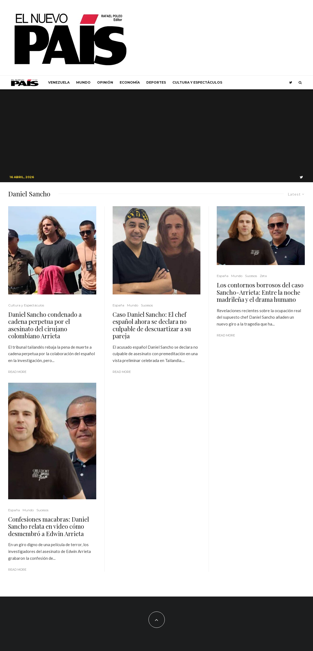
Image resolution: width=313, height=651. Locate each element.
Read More (17, 372)
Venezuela (59, 82)
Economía (130, 82)
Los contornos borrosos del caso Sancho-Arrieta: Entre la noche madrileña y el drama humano (260, 292)
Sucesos (42, 510)
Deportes (156, 82)
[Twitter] (290, 82)
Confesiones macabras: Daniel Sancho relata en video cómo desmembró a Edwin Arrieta (48, 526)
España (14, 510)
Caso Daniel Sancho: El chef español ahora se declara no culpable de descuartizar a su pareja (152, 325)
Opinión (105, 82)
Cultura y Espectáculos (197, 82)
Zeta (263, 276)
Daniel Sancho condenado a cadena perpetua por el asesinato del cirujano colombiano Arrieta (45, 325)
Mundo (83, 82)
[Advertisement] (156, 131)
